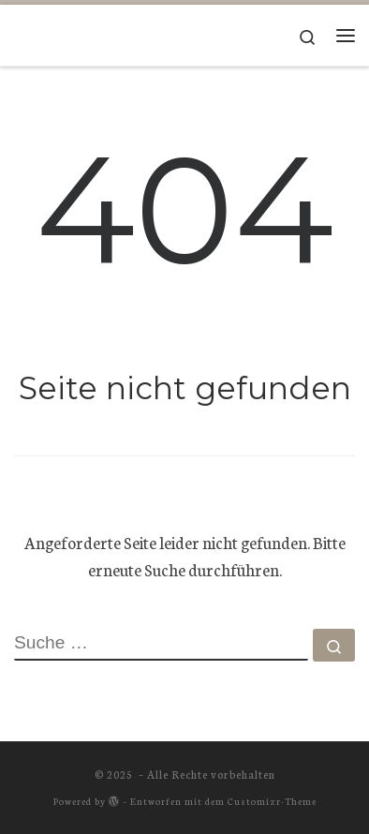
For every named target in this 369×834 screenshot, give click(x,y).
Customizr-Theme (272, 801)
